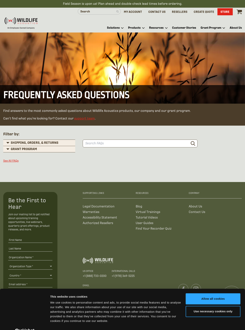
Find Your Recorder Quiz (154, 229)
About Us (195, 207)
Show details (59, 322)
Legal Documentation (98, 207)
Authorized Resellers (98, 223)
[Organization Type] (30, 266)
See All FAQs (11, 161)
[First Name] (30, 240)
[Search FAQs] (140, 144)
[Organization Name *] (30, 258)
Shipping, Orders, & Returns (34, 143)
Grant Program (24, 149)
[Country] (30, 276)
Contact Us (197, 212)
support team (84, 119)
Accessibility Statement (100, 218)
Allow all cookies (213, 289)
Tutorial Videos (147, 218)
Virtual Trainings (148, 212)
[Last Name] (30, 249)
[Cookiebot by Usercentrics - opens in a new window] (25, 322)
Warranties (91, 212)
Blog (139, 207)
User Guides (144, 223)
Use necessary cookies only (213, 302)
